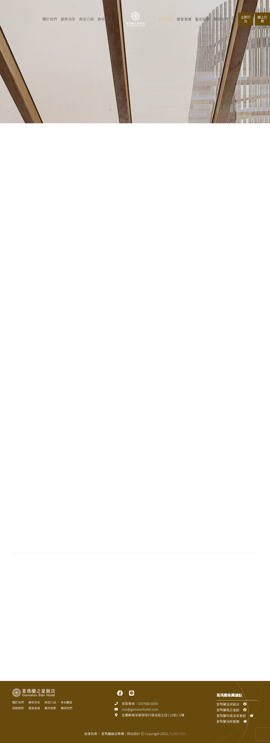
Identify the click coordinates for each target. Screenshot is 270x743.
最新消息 (61, 19)
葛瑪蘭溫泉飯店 (227, 704)
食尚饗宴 (98, 19)
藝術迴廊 (50, 708)
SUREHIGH (177, 733)
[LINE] (131, 693)
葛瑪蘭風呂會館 (227, 709)
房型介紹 (80, 19)
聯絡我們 (66, 708)
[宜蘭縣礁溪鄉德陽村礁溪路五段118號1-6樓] (118, 715)
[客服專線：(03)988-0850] (118, 703)
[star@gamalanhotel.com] (118, 709)
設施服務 (18, 708)
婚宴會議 (34, 708)
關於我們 (43, 19)
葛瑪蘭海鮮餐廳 (227, 721)
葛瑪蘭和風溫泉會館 (231, 715)
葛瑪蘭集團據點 (229, 695)
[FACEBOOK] (120, 693)
